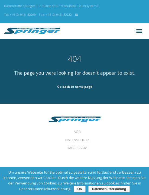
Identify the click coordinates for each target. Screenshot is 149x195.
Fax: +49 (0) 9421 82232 (55, 14)
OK (79, 189)
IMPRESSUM (77, 147)
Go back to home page (74, 86)
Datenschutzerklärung (109, 189)
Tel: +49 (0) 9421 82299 (19, 14)
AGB (77, 131)
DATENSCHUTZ (77, 139)
